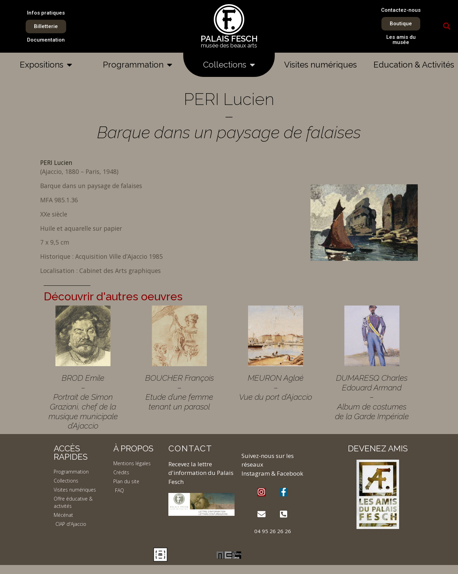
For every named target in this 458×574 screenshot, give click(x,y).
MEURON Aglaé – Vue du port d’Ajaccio (275, 387)
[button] (447, 26)
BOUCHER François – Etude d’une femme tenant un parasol (179, 392)
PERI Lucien (56, 162)
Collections (229, 64)
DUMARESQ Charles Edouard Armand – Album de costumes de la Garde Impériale (372, 397)
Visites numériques (320, 65)
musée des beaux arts (229, 45)
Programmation (137, 64)
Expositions (46, 64)
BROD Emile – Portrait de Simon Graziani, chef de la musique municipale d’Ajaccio (83, 401)
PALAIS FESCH (229, 39)
